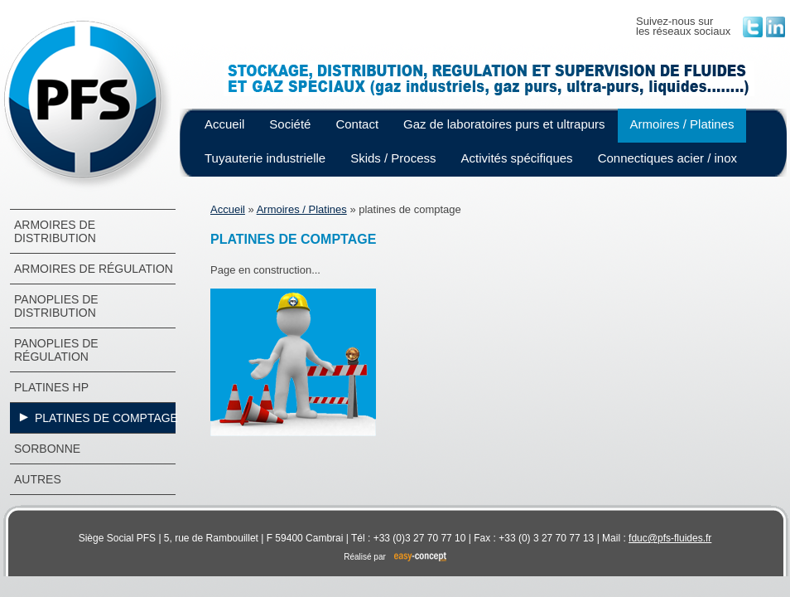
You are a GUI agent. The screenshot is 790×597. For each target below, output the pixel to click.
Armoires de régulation (93, 268)
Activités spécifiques (517, 158)
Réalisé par (395, 556)
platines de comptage (106, 418)
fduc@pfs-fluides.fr (670, 538)
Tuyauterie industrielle (265, 158)
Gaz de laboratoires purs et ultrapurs (504, 124)
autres (37, 479)
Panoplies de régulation (56, 350)
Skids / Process (393, 158)
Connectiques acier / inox (667, 158)
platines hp (51, 387)
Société (290, 124)
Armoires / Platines (682, 124)
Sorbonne (47, 448)
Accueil (224, 124)
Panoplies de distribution (56, 306)
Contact (356, 124)
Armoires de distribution (55, 231)
